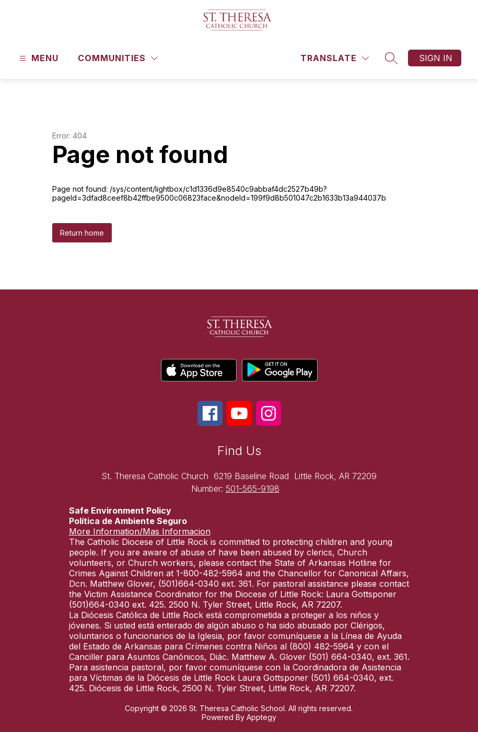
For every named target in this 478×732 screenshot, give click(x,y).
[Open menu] (38, 58)
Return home (82, 232)
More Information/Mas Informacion (140, 531)
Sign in (435, 58)
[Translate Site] (334, 58)
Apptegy (261, 717)
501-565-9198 (252, 488)
